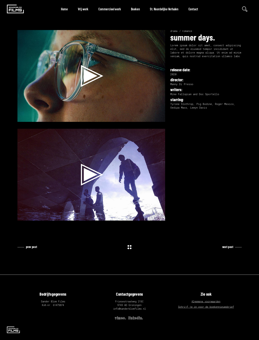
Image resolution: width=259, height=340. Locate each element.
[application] (91, 76)
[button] (91, 76)
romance (187, 31)
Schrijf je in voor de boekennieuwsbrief (206, 306)
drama (173, 31)
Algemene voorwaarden (206, 301)
